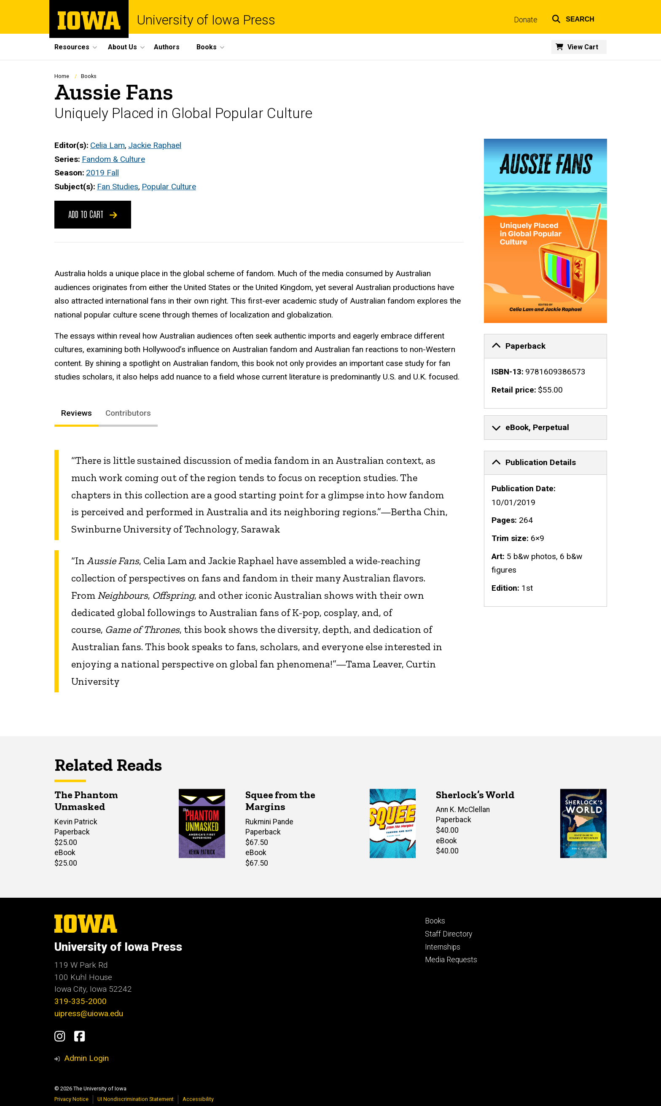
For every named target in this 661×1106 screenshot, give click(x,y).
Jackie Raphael (154, 145)
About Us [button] (122, 47)
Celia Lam (107, 145)
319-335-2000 (80, 1001)
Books (89, 76)
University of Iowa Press (206, 20)
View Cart (582, 47)
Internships (442, 947)
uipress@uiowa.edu (88, 1013)
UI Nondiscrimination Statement (135, 1099)
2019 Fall (102, 173)
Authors (167, 47)
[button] (573, 18)
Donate (525, 20)
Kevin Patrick (75, 822)
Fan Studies (117, 186)
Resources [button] (71, 47)
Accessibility (198, 1099)
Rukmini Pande (269, 822)
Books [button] (206, 47)
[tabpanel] (259, 571)
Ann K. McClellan (463, 809)
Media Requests (451, 959)
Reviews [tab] (76, 413)
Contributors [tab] (128, 413)
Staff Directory (448, 934)
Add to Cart (92, 214)
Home (61, 76)
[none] (545, 371)
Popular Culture (169, 186)
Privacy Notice (71, 1099)
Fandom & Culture (113, 159)
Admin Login (86, 1058)
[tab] (545, 346)
